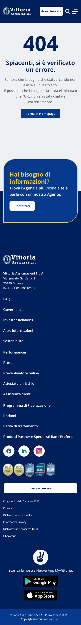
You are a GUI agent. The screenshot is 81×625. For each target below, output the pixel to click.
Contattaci (22, 206)
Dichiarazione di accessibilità (20, 528)
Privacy (7, 508)
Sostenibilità (13, 340)
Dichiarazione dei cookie (18, 515)
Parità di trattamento (20, 426)
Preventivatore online (21, 373)
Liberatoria (9, 536)
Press (7, 362)
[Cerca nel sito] (67, 11)
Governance (13, 309)
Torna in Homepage (40, 113)
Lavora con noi (41, 488)
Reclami (9, 415)
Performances (15, 352)
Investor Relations (18, 320)
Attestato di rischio (18, 383)
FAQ (6, 299)
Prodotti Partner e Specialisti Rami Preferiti (38, 436)
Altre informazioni (18, 330)
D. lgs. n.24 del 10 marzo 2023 (21, 501)
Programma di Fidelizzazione (27, 405)
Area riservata (51, 11)
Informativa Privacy (14, 522)
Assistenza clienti (17, 394)
